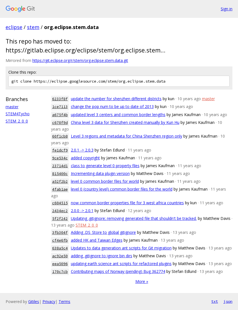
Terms (64, 301)
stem (33, 27)
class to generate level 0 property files (105, 165)
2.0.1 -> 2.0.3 (82, 150)
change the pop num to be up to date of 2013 (112, 106)
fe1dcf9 (60, 150)
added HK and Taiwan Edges (96, 240)
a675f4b (60, 114)
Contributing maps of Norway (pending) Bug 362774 (118, 271)
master (12, 106)
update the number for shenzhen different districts (116, 98)
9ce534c (60, 158)
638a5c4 (60, 248)
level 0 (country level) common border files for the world (121, 189)
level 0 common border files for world (105, 181)
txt (214, 301)
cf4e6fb (60, 240)
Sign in (226, 8)
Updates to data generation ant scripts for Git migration (121, 248)
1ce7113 (60, 106)
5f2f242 (60, 218)
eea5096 (60, 263)
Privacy (48, 301)
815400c (60, 173)
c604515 (60, 203)
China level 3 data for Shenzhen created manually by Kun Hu (125, 122)
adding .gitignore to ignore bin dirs (101, 255)
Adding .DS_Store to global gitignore (103, 232)
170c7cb (60, 271)
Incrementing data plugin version (100, 173)
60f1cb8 (60, 136)
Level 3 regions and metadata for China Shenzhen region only (126, 136)
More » (141, 281)
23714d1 (60, 166)
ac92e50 (60, 256)
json (227, 301)
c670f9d (60, 122)
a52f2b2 (60, 181)
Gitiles (33, 301)
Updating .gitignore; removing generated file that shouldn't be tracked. (134, 218)
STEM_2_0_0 (17, 121)
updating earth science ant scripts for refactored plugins (121, 263)
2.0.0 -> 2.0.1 (82, 210)
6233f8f (60, 99)
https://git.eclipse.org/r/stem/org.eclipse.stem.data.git (80, 60)
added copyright (85, 157)
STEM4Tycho (18, 113)
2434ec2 (60, 210)
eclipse (14, 27)
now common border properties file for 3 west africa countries (127, 202)
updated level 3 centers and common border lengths (118, 114)
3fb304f (60, 232)
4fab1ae (60, 189)
